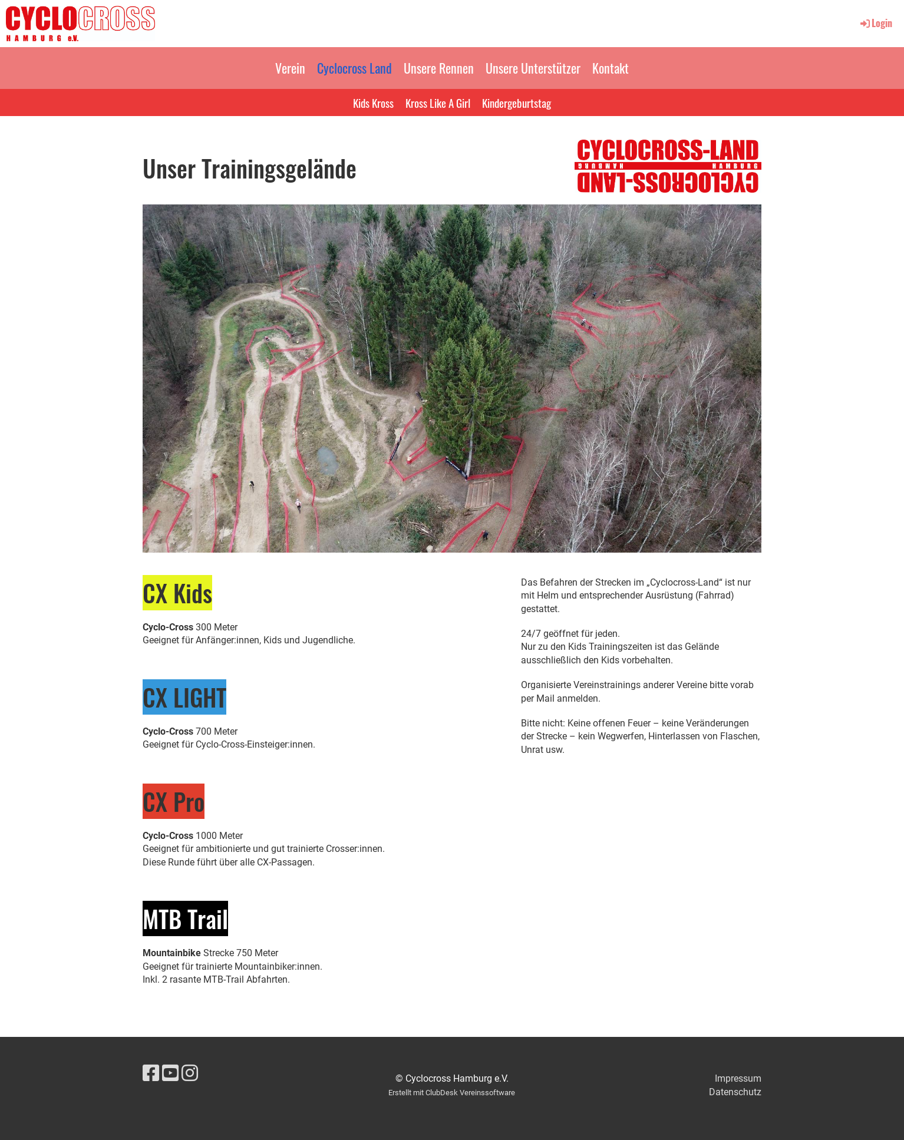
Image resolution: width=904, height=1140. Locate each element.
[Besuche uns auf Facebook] (151, 1073)
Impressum (738, 1078)
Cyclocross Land (354, 67)
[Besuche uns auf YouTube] (170, 1073)
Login (875, 23)
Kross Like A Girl (437, 102)
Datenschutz (735, 1092)
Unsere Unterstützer (533, 67)
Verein (290, 67)
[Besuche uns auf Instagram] (190, 1073)
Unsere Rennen (439, 67)
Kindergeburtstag (516, 102)
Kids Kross (373, 102)
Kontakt (610, 67)
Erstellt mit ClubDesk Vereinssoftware (451, 1092)
